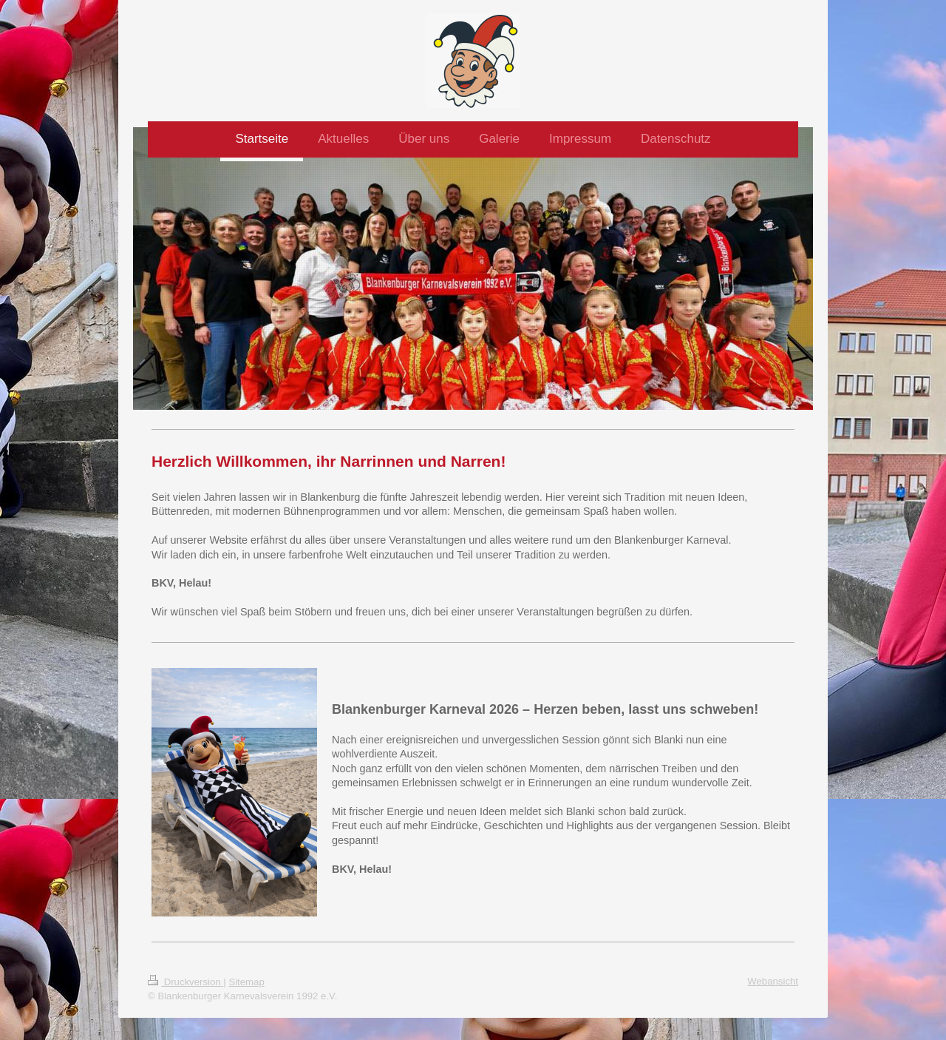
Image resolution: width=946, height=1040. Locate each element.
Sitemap (246, 981)
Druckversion (185, 981)
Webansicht (772, 981)
